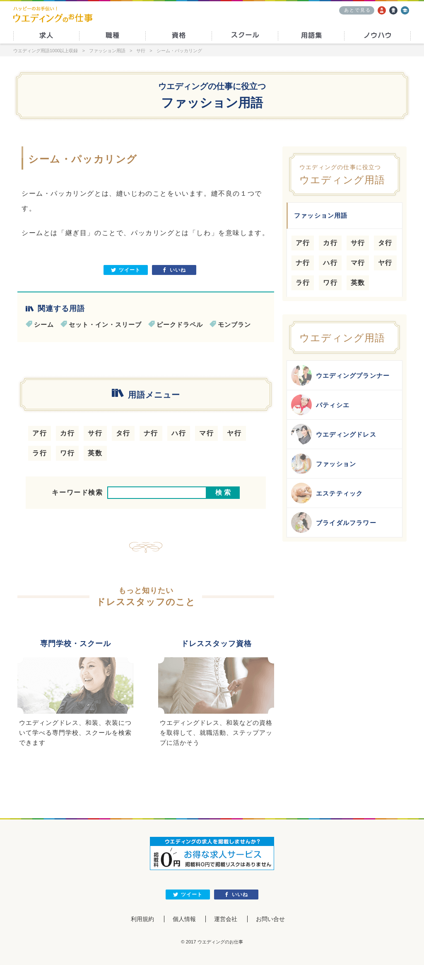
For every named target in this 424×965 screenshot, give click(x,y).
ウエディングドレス (333, 434)
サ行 (95, 433)
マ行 (206, 433)
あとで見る (357, 9)
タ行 (123, 433)
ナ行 (151, 433)
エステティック (327, 493)
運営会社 (225, 919)
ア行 (39, 433)
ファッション (323, 463)
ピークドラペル (180, 324)
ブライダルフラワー (333, 522)
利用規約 (142, 919)
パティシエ (320, 404)
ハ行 (178, 433)
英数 (95, 453)
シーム (44, 324)
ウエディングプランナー (340, 375)
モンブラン (234, 324)
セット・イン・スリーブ (105, 324)
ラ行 (39, 453)
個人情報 (184, 919)
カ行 (67, 433)
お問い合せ (270, 919)
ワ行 (67, 453)
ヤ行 (234, 433)
